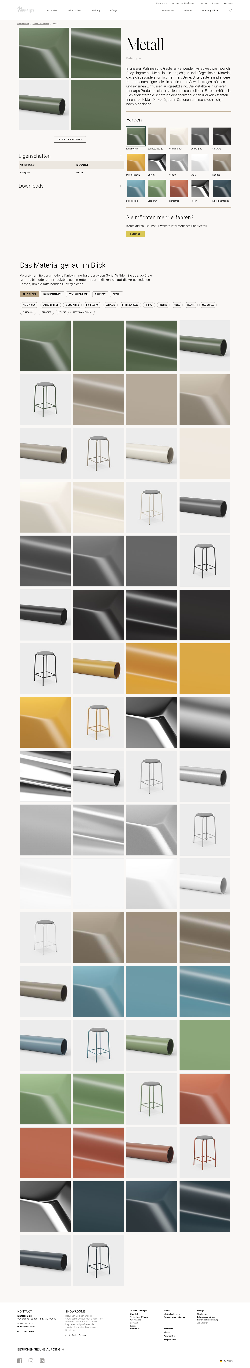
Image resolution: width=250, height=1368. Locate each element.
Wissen (188, 10)
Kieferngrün (29, 305)
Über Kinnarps (202, 1314)
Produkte (52, 10)
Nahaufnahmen (52, 294)
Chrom (149, 305)
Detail (116, 294)
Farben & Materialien (41, 24)
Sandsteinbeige (50, 305)
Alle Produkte (135, 1329)
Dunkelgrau (92, 305)
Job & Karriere (203, 1323)
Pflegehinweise (170, 1340)
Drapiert (100, 294)
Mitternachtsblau (82, 312)
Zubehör (133, 1326)
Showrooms (161, 3)
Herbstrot (46, 312)
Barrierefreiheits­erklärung (207, 1320)
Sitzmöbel (134, 1314)
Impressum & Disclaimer (183, 3)
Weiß (177, 305)
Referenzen (168, 10)
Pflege (113, 10)
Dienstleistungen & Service (174, 1317)
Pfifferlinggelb (130, 305)
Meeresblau (208, 305)
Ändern (230, 1361)
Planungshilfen (210, 10)
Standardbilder (78, 294)
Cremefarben (72, 305)
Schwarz (110, 305)
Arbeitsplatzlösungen (172, 1314)
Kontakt (215, 3)
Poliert (62, 312)
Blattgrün (28, 312)
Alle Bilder (29, 294)
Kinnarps (203, 3)
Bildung (96, 10)
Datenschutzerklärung (206, 1317)
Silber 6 (163, 305)
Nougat (191, 305)
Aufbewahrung (135, 1320)
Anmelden (228, 3)
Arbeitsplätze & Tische (139, 1317)
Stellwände (134, 1323)
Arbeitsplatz (74, 10)
